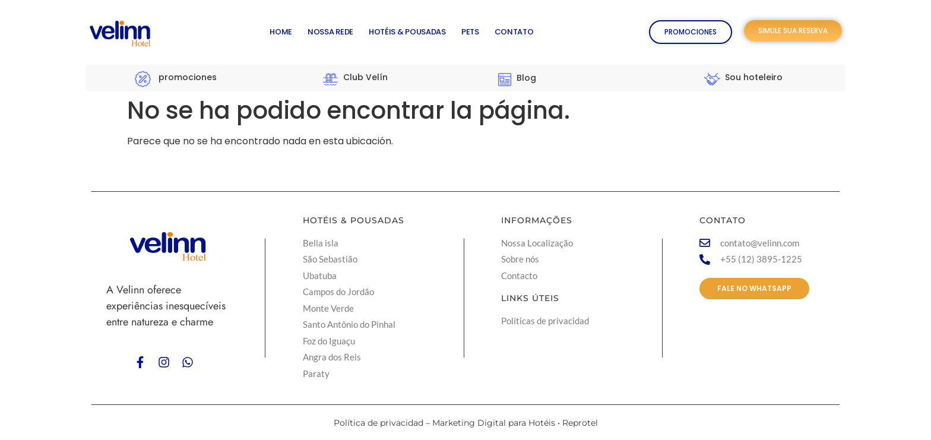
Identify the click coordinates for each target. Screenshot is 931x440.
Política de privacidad (378, 422)
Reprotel (580, 422)
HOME (281, 31)
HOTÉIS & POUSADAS (407, 31)
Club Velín (365, 77)
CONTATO (514, 31)
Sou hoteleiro (754, 77)
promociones (188, 77)
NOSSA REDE (330, 31)
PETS (470, 31)
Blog (526, 78)
